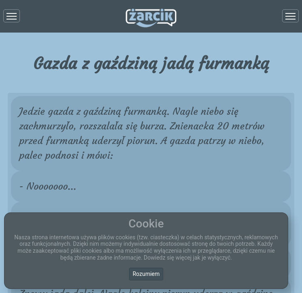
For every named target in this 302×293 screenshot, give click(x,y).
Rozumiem (146, 274)
